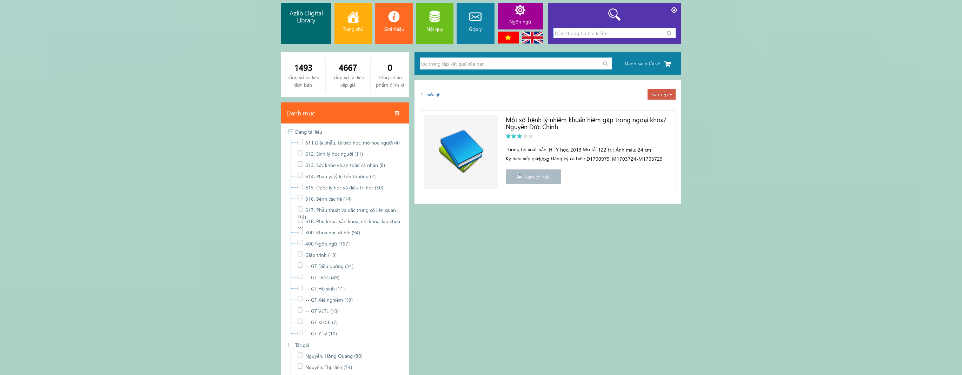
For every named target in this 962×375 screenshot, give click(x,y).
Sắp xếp (661, 94)
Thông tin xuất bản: (527, 149)
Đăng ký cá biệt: (568, 158)
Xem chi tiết (533, 176)
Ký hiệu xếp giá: (522, 158)
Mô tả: (590, 149)
